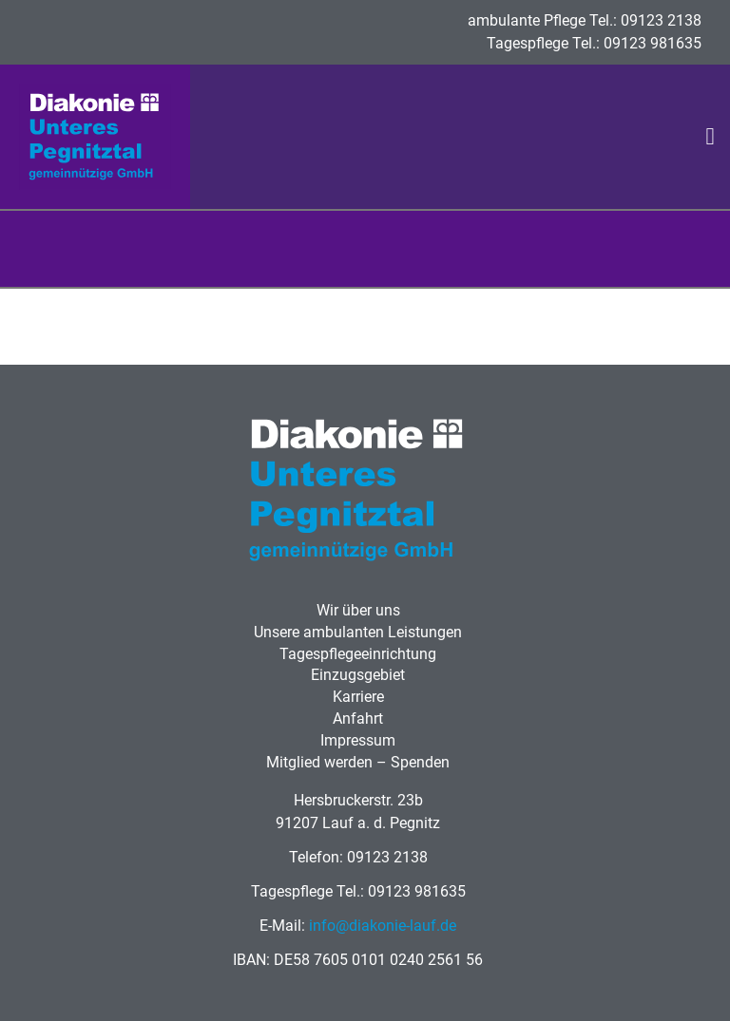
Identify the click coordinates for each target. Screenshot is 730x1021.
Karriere (358, 697)
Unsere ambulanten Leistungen (358, 632)
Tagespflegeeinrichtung (357, 654)
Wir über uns (358, 610)
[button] (710, 137)
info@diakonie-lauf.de (382, 926)
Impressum (357, 740)
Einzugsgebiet (358, 675)
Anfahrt (358, 718)
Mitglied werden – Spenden (358, 762)
